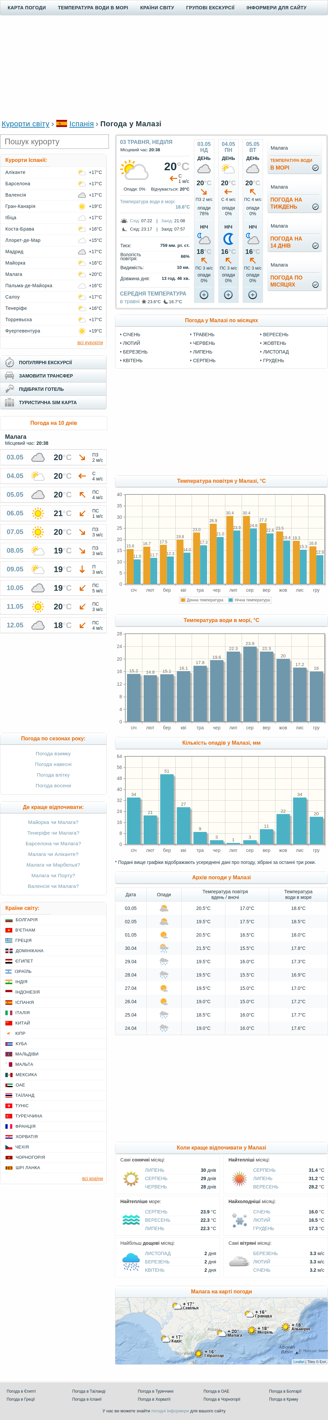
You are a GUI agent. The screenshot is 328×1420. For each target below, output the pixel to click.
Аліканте (15, 172)
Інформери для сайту (277, 7)
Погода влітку (53, 775)
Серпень (204, 360)
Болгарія (27, 919)
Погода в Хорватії (154, 1399)
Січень (131, 334)
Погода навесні (53, 764)
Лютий (131, 343)
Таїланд (24, 1095)
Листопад (276, 352)
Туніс (22, 1105)
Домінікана (30, 950)
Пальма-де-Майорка (28, 285)
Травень (203, 334)
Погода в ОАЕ (216, 1391)
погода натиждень (286, 203)
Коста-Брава (19, 229)
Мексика (26, 1074)
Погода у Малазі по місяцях (221, 320)
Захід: (167, 220)
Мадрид (14, 251)
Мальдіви (27, 1054)
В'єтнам (25, 930)
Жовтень (274, 343)
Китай (22, 1023)
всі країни (92, 1178)
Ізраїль (23, 971)
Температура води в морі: (148, 201)
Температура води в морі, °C (221, 620)
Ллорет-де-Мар (23, 240)
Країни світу (157, 7)
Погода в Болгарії (285, 1391)
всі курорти (90, 342)
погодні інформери (170, 1410)
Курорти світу (25, 124)
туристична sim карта (48, 402)
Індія (21, 981)
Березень (135, 352)
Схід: (135, 220)
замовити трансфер (46, 375)
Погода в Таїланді (88, 1391)
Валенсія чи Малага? (53, 886)
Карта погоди (27, 7)
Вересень (275, 334)
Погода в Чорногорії (221, 1399)
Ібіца (10, 217)
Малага (13, 274)
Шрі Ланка (28, 1167)
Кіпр (20, 1033)
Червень (204, 343)
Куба (21, 1043)
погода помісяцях (286, 281)
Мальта (24, 1064)
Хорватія (27, 1136)
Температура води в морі (93, 7)
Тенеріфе (16, 308)
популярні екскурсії (45, 362)
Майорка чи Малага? (53, 822)
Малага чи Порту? (53, 875)
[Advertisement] (164, 67)
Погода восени (53, 785)
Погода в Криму (283, 1399)
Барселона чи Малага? (53, 843)
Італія (22, 1012)
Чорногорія (30, 1157)
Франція (25, 1126)
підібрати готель (41, 389)
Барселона (17, 183)
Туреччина (28, 1115)
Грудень (273, 360)
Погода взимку (53, 753)
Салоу (12, 297)
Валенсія (15, 195)
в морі (291, 164)
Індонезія (27, 992)
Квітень (133, 360)
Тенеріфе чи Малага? (53, 833)
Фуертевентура (22, 331)
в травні (130, 301)
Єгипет (24, 961)
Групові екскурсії (210, 7)
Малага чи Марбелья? (53, 865)
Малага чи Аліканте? (53, 854)
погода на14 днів (286, 242)
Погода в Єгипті (21, 1391)
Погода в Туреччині (156, 1391)
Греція (23, 940)
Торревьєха (18, 319)
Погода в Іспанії (87, 1399)
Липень (202, 352)
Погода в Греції (21, 1399)
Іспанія (81, 124)
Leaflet (298, 1362)
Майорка (15, 263)
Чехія (22, 1146)
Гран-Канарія (20, 206)
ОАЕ (20, 1084)
